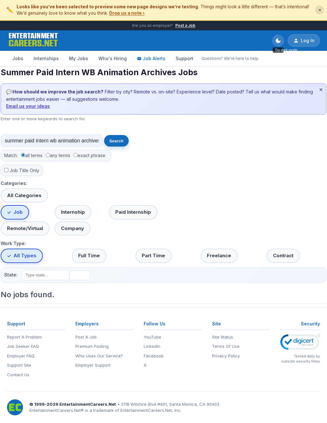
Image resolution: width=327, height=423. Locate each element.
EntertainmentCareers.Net (87, 404)
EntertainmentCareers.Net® (56, 410)
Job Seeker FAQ (23, 346)
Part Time (153, 255)
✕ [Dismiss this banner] (320, 10)
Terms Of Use (226, 346)
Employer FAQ (20, 355)
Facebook (154, 355)
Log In (304, 41)
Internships (46, 58)
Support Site (19, 365)
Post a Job (185, 25)
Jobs (17, 58)
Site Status (222, 336)
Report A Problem (24, 336)
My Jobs (78, 58)
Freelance (219, 255)
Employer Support (92, 365)
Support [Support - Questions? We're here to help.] (184, 58)
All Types (24, 255)
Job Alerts (151, 58)
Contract (283, 255)
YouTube (152, 336)
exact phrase (91, 155)
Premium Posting (92, 346)
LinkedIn (152, 346)
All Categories (24, 195)
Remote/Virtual (25, 228)
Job (18, 212)
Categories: (14, 183)
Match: (11, 155)
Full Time (89, 255)
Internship (73, 212)
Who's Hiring (112, 58)
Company (72, 228)
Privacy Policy (226, 355)
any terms (60, 155)
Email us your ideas (28, 106)
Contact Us (18, 374)
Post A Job (86, 336)
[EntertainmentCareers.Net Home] (33, 40)
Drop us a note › (127, 13)
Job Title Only (24, 170)
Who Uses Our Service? (99, 355)
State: (11, 274)
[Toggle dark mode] (278, 40)
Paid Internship (133, 212)
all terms (33, 155)
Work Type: (13, 243)
